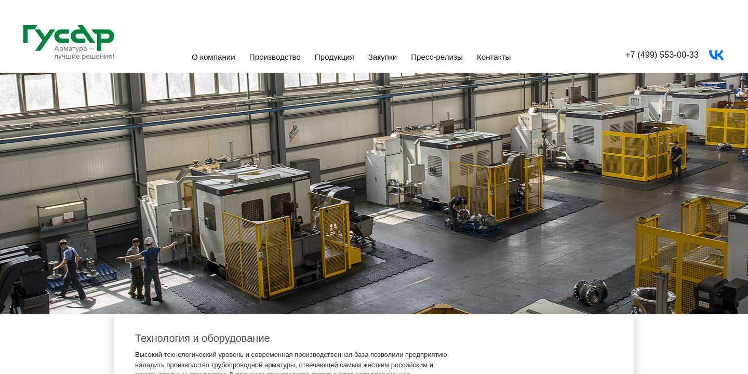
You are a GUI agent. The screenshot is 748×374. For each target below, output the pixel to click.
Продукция (334, 57)
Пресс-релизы (437, 57)
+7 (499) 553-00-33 (662, 54)
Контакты (494, 57)
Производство (275, 57)
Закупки (382, 57)
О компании (213, 57)
